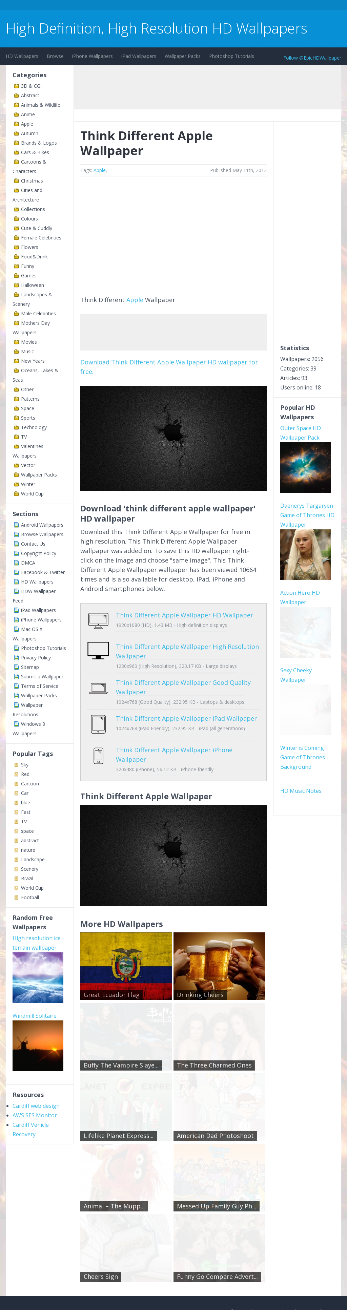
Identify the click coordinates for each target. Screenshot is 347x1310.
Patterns (30, 399)
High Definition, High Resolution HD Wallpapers (156, 28)
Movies (29, 342)
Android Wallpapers (42, 525)
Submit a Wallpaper (42, 676)
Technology (34, 427)
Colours (29, 218)
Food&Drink (34, 256)
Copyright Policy (38, 553)
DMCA (28, 562)
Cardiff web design (36, 1106)
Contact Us (33, 544)
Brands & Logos (39, 143)
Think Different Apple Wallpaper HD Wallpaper (184, 615)
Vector (28, 465)
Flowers (29, 247)
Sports (28, 418)
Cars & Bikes (35, 152)
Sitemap (30, 667)
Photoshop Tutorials (231, 56)
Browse (55, 56)
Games (29, 275)
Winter (28, 484)
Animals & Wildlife (40, 105)
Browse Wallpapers (42, 534)
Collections (33, 209)
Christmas (32, 180)
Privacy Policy (36, 657)
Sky (24, 764)
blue (25, 802)
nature (28, 850)
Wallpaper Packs (183, 56)
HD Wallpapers (22, 56)
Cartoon (30, 783)
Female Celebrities (41, 237)
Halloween (32, 285)
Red (25, 774)
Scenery (29, 869)
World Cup (32, 493)
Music (27, 351)
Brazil (27, 878)
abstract (30, 840)
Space (27, 408)
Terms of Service (39, 686)
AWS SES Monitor (35, 1115)
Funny (27, 266)
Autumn (29, 133)
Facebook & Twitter (43, 572)
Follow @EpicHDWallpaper (312, 58)
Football (30, 897)
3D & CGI (31, 86)
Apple (27, 124)
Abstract (30, 95)
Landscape (33, 859)
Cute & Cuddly (36, 228)
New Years (33, 361)
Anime (28, 114)
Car (24, 793)
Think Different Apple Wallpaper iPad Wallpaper (186, 713)
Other (27, 389)
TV (24, 437)
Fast (25, 812)
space (27, 831)
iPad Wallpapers (138, 56)
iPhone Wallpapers (92, 56)
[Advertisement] (129, 6)
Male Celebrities (38, 313)
